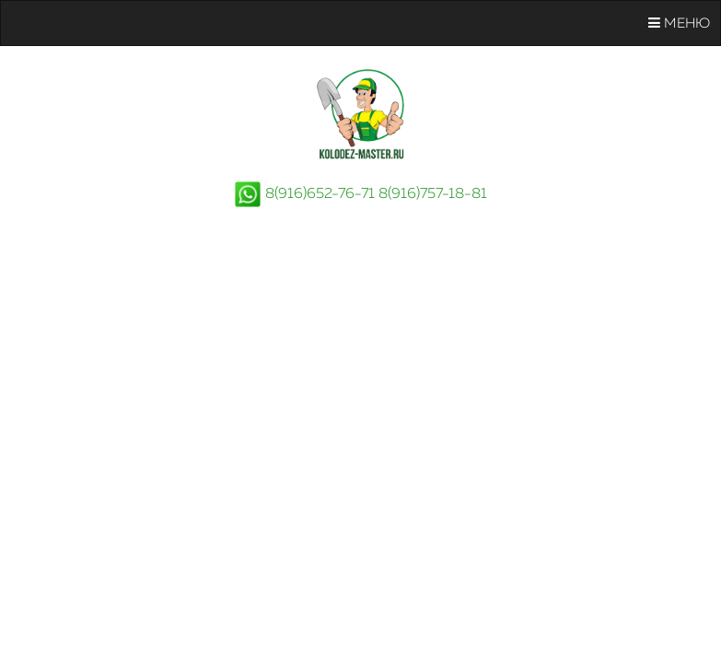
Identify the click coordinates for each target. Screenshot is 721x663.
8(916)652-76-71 (320, 194)
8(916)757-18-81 (432, 194)
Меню (679, 23)
